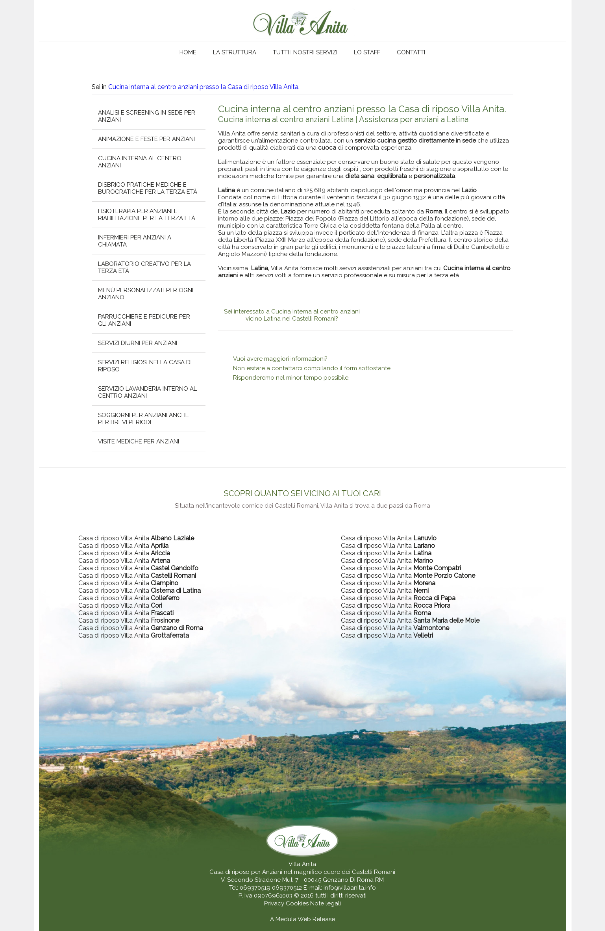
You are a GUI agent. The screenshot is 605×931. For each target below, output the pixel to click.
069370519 (255, 887)
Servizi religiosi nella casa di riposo (145, 366)
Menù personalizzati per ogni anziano (145, 294)
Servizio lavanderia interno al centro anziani (147, 392)
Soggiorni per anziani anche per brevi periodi (143, 419)
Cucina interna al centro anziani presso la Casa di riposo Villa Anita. (204, 87)
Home (187, 52)
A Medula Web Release (302, 919)
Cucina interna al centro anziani (139, 162)
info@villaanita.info (350, 887)
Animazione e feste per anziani (146, 139)
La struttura (234, 52)
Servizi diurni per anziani (137, 343)
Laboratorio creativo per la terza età (144, 267)
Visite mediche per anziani (138, 441)
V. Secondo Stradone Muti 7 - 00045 (271, 879)
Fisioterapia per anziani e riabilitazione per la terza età (146, 215)
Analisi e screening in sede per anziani (146, 116)
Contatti (411, 52)
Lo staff (367, 52)
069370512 (287, 887)
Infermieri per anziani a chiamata (134, 241)
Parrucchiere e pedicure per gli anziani (144, 320)
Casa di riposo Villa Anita (136, 538)
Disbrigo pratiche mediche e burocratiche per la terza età (147, 188)
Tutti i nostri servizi (305, 52)
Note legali (325, 903)
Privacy (275, 903)
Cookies (298, 903)
